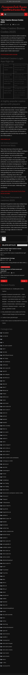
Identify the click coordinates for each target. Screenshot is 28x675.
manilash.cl (5, 515)
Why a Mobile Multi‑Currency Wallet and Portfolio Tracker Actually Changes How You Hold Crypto (14, 313)
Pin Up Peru (5, 573)
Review (4, 611)
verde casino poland (7, 646)
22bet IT (4, 387)
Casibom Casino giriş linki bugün (10, 317)
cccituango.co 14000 (7, 461)
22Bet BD (4, 384)
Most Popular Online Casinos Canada (11, 248)
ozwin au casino (6, 557)
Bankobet (4, 419)
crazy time (4, 467)
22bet (3, 380)
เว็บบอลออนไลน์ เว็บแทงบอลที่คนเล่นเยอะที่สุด (14, 8)
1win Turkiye (5, 358)
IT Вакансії (4, 499)
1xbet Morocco (6, 377)
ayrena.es (4, 416)
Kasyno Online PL (6, 505)
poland (4, 592)
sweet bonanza (6, 633)
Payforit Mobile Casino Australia (9, 54)
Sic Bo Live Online (5, 193)
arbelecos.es (5, 396)
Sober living (5, 624)
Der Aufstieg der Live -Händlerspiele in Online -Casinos (13, 290)
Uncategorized (5, 267)
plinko (3, 579)
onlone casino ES (6, 553)
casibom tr (4, 438)
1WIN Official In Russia (7, 355)
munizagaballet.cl (6, 544)
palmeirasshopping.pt (7, 560)
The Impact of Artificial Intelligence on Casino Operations (5, 281)
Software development (7, 627)
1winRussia (5, 364)
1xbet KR (4, 371)
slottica (4, 621)
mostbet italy (5, 528)
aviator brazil (5, 403)
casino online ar (6, 451)
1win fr (3, 348)
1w (3, 342)
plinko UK (4, 585)
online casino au (6, 550)
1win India (4, 352)
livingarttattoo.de (6, 512)
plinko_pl (4, 589)
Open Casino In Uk (5, 139)
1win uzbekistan (6, 361)
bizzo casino (5, 432)
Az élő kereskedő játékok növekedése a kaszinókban (24, 281)
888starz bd (5, 390)
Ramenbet (4, 601)
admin (13, 272)
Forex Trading (5, 483)
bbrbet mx (4, 428)
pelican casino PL (6, 563)
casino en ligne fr (6, 445)
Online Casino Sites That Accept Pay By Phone (13, 191)
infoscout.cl (5, 496)
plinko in (4, 582)
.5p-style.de (5, 336)
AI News (4, 393)
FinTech (4, 473)
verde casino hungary (7, 643)
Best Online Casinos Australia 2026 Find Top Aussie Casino (14, 322)
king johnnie (5, 509)
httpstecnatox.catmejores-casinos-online (12, 493)
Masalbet (4, 521)
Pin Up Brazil (5, 569)
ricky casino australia (7, 614)
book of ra (4, 435)
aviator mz (4, 412)
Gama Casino (5, 489)
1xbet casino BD (6, 368)
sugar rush (4, 630)
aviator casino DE (6, 406)
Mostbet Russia (6, 534)
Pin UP (3, 566)
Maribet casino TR (6, 518)
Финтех (4, 659)
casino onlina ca (6, 448)
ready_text (4, 605)
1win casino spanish (7, 345)
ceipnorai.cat (5, 464)
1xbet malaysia (5, 374)
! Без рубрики (5, 332)
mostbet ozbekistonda (7, 531)
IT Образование (6, 502)
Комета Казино (5, 656)
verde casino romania (7, 649)
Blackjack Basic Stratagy (8, 258)
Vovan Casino (5, 653)
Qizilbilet (4, 598)
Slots (3, 617)
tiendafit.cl (4, 637)
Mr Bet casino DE (6, 541)
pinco (3, 576)
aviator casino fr (6, 409)
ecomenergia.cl (6, 470)
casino (4, 441)
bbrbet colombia (6, 425)
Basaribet (4, 422)
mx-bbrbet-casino (6, 547)
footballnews (5, 480)
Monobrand (5, 525)
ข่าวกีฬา (4, 662)
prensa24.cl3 (5, 595)
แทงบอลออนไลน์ (6, 665)
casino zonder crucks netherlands (10, 457)
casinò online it (6, 454)
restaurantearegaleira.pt (8, 608)
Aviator (4, 400)
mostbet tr (4, 537)
